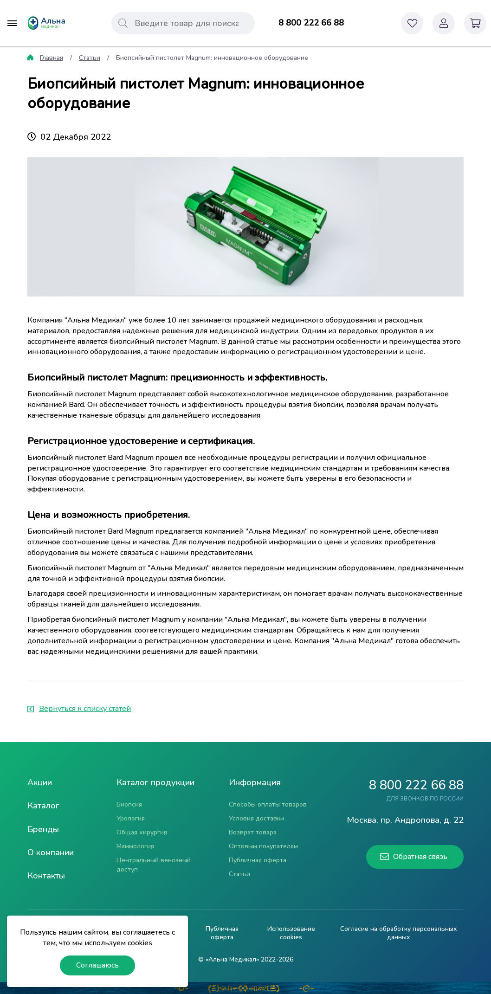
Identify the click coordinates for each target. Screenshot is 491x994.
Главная (51, 57)
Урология (130, 818)
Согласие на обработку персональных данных (398, 933)
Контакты (46, 875)
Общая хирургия (141, 832)
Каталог (43, 805)
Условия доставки (256, 818)
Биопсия (129, 804)
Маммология (135, 846)
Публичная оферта (257, 860)
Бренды (43, 829)
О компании (50, 852)
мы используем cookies (112, 943)
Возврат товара (253, 832)
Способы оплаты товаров (268, 804)
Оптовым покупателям (263, 846)
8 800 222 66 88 (311, 22)
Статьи (89, 57)
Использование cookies (291, 933)
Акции (39, 782)
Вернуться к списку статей (79, 709)
